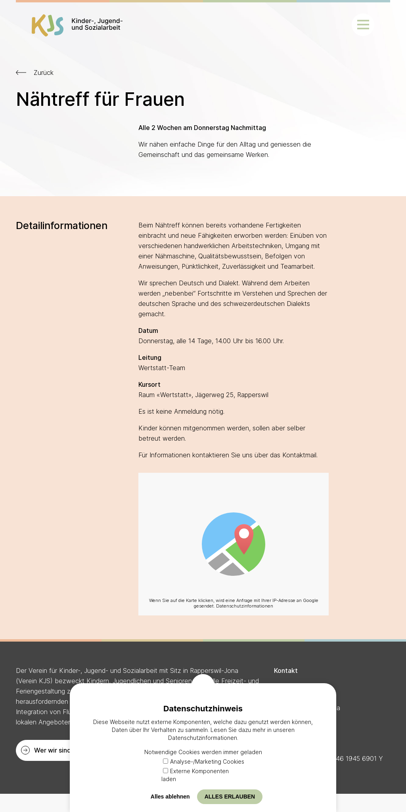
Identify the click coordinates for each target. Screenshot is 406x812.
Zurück (44, 72)
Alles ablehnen (170, 796)
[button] (363, 24)
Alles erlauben (230, 796)
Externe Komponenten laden (195, 775)
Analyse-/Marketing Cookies (203, 761)
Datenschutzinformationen (244, 606)
